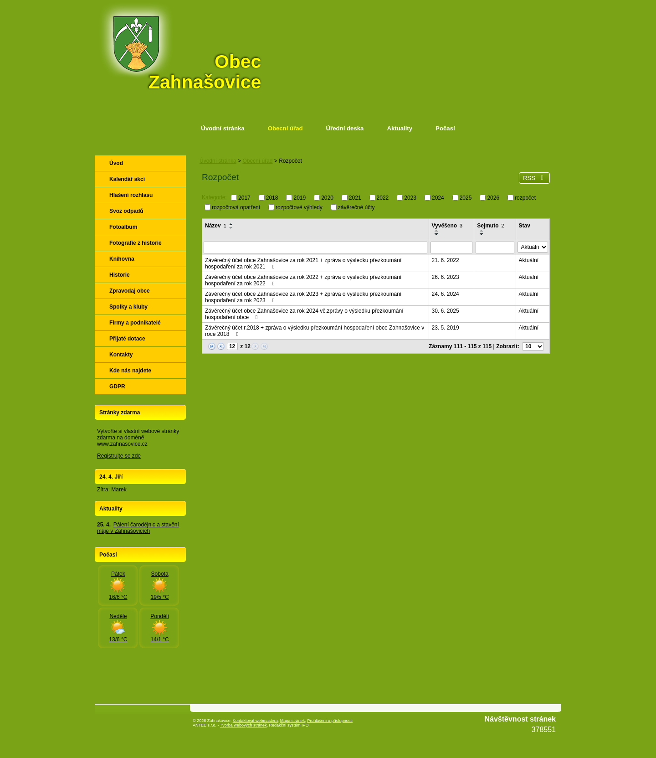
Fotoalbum (123, 227)
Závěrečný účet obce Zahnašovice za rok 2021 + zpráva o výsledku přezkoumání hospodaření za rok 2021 (303, 263)
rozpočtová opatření (236, 207)
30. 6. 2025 (445, 311)
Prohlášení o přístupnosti (330, 720)
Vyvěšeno (447, 225)
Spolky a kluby (128, 307)
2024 (438, 198)
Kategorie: (214, 197)
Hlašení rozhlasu (131, 195)
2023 (410, 198)
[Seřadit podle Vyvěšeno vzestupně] (437, 230)
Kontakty (121, 354)
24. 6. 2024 (445, 294)
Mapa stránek (292, 720)
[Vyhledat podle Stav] (533, 247)
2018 (272, 198)
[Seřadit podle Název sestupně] (231, 228)
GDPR (117, 386)
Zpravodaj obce (129, 291)
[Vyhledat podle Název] (315, 247)
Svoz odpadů (126, 211)
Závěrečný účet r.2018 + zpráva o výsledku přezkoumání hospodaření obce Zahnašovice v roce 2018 (314, 331)
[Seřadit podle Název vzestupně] (231, 224)
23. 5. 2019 (445, 328)
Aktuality (399, 128)
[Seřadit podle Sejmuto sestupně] (482, 234)
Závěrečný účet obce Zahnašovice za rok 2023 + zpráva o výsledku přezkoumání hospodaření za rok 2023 (303, 297)
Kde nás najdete (130, 370)
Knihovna (121, 259)
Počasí (445, 128)
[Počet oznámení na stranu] (533, 346)
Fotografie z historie (135, 243)
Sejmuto (490, 225)
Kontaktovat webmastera (255, 720)
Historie (119, 275)
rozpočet (525, 198)
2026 (493, 198)
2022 (383, 198)
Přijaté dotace (127, 338)
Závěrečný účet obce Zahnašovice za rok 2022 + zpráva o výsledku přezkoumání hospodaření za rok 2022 (303, 280)
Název (215, 225)
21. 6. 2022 (445, 260)
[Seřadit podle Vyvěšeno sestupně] (437, 234)
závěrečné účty (356, 207)
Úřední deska (345, 128)
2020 (327, 198)
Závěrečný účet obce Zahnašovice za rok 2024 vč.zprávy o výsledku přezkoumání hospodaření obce (304, 314)
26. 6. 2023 (445, 277)
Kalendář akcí (127, 179)
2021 (355, 198)
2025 (466, 198)
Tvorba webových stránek (243, 725)
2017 (244, 198)
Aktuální (528, 260)
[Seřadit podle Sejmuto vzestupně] (482, 230)
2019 (299, 198)
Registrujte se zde (119, 456)
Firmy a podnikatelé (135, 323)
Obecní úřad (285, 128)
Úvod (116, 163)
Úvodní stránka (222, 128)
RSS (534, 178)
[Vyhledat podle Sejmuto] (495, 247)
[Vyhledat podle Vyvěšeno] (451, 247)
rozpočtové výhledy (299, 207)
